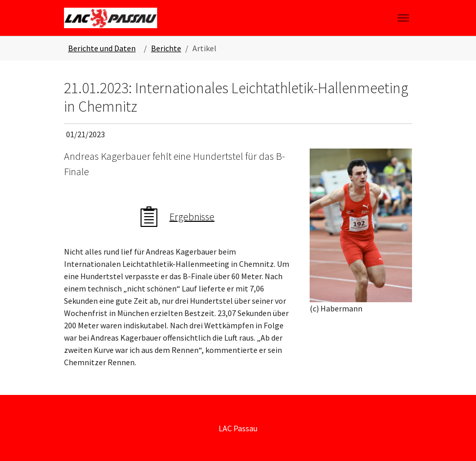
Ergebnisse (191, 216)
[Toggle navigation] (403, 18)
